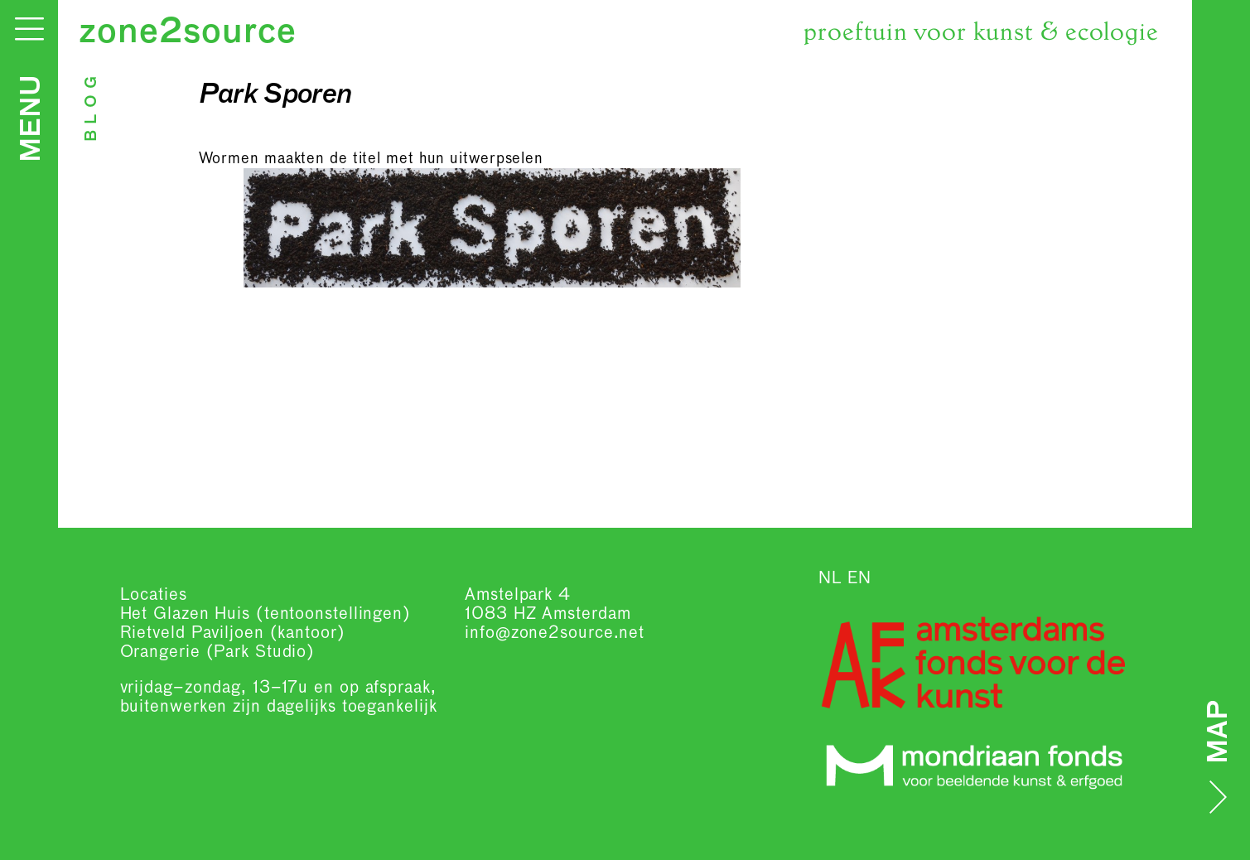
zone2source (188, 33)
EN (859, 578)
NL (830, 578)
